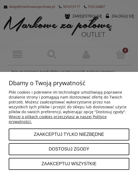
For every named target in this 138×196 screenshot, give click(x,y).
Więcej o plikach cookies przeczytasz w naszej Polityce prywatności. (58, 119)
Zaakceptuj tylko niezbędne (69, 134)
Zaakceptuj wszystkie (68, 163)
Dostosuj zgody (69, 148)
